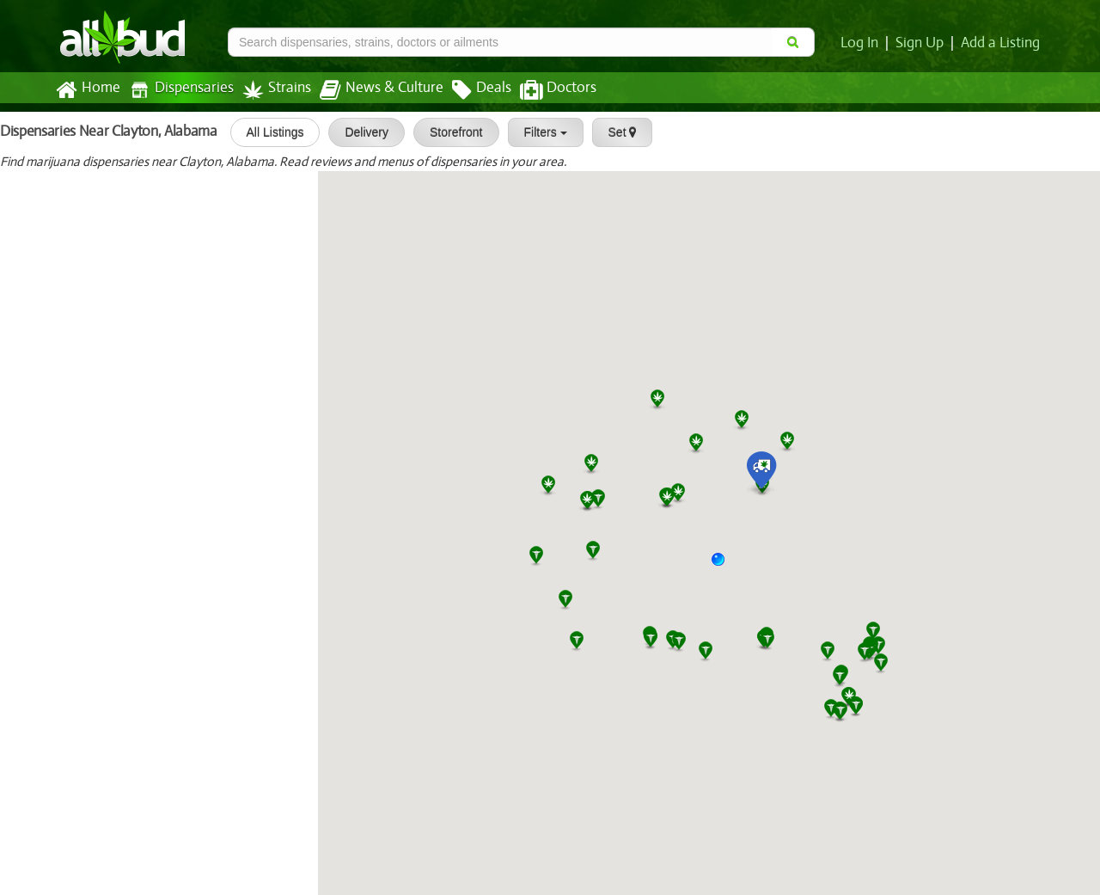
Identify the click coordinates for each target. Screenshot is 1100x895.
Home (87, 90)
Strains (270, 90)
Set (616, 132)
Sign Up (922, 43)
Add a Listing (1001, 43)
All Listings (269, 132)
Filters (539, 132)
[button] (724, 566)
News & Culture (372, 90)
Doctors (543, 90)
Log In (863, 43)
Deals (469, 90)
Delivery (361, 132)
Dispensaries (178, 90)
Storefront (451, 132)
